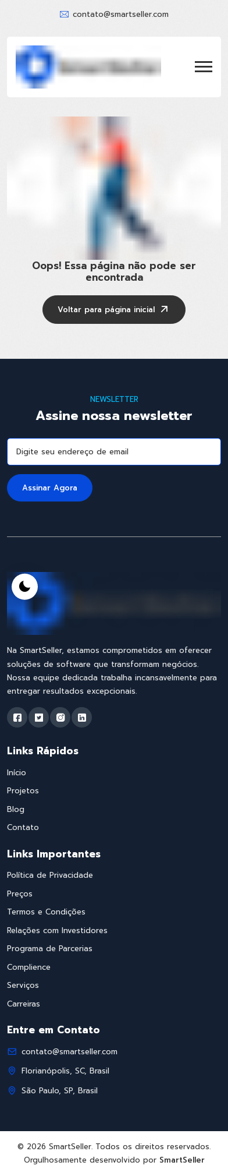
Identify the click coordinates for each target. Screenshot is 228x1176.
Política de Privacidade (50, 875)
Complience (29, 967)
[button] (203, 66)
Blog (15, 809)
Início (16, 772)
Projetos (23, 790)
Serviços (23, 985)
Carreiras (23, 1003)
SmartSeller (182, 1160)
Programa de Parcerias (49, 948)
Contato (23, 827)
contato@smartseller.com (121, 14)
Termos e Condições (46, 911)
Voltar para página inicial (114, 310)
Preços (20, 893)
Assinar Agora (49, 487)
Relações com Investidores (57, 930)
